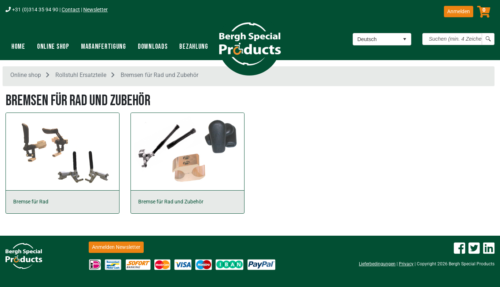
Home (18, 47)
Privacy (406, 263)
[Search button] (488, 39)
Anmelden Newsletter (116, 247)
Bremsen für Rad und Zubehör (159, 76)
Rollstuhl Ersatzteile (80, 76)
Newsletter (95, 10)
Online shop (53, 47)
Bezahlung (193, 47)
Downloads (153, 47)
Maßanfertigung (103, 47)
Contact (71, 10)
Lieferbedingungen (377, 263)
